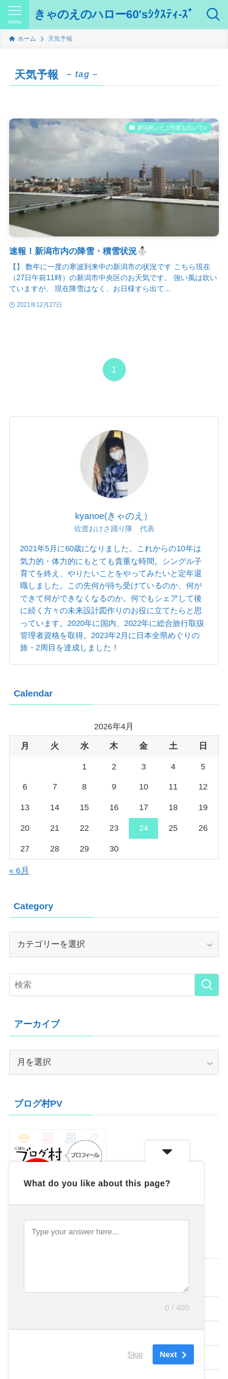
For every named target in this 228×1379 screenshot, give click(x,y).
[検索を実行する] (207, 985)
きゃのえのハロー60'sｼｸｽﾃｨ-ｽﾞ (114, 15)
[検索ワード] (114, 985)
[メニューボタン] (14, 14)
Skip (135, 1354)
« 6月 (19, 870)
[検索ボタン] (213, 14)
